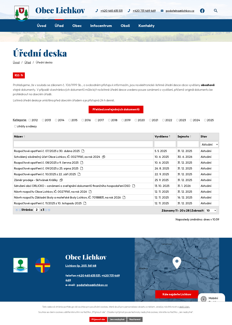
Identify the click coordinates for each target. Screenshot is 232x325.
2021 (155, 120)
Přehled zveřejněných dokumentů (116, 109)
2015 (74, 120)
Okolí (125, 25)
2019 (127, 120)
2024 (196, 120)
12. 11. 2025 (162, 191)
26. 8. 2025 (162, 168)
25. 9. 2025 (162, 179)
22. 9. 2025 (162, 173)
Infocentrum (101, 25)
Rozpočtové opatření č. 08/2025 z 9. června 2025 (48, 162)
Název (18, 136)
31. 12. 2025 (185, 150)
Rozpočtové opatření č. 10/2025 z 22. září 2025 (47, 173)
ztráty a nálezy (27, 126)
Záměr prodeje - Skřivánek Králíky (38, 179)
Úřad (59, 25)
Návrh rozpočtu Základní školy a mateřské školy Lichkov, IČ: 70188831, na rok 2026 (69, 197)
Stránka (27, 209)
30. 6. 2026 (185, 156)
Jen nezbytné (117, 319)
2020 (141, 120)
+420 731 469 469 (142, 11)
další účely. (184, 306)
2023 (182, 120)
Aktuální (206, 150)
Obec (77, 25)
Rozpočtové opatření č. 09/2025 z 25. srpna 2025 (48, 168)
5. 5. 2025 (161, 150)
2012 (35, 120)
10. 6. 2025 (162, 156)
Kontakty (146, 25)
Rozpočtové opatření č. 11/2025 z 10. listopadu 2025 (50, 202)
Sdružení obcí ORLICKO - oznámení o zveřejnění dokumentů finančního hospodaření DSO (74, 185)
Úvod (41, 25)
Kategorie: (20, 120)
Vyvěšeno (161, 136)
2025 (210, 120)
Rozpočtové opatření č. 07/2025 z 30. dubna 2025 (49, 150)
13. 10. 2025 (162, 185)
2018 (114, 120)
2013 (48, 120)
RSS (19, 75)
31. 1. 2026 (184, 185)
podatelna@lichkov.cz (178, 11)
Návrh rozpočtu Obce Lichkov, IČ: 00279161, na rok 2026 (52, 191)
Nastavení (135, 319)
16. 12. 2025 (185, 197)
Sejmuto (183, 136)
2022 (168, 120)
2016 (88, 120)
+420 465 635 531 (110, 11)
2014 (61, 120)
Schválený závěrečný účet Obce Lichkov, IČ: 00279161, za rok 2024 (59, 156)
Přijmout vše (98, 319)
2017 (101, 120)
